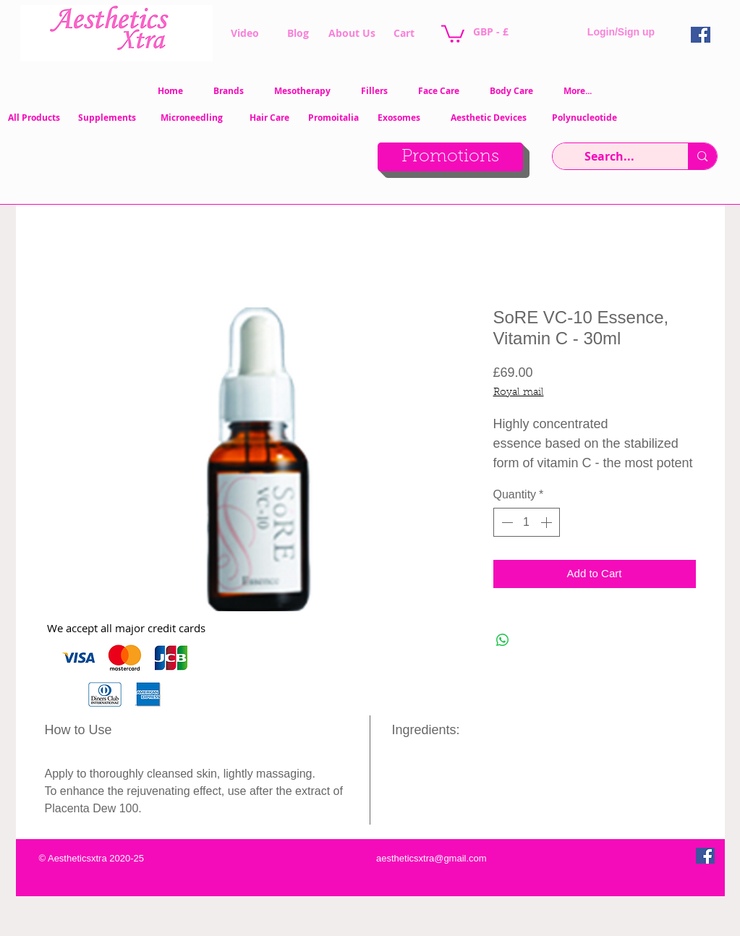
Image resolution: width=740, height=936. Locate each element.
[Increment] (547, 522)
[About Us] (352, 33)
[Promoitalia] (333, 118)
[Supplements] (107, 118)
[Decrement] (506, 522)
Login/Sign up (621, 32)
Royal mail (518, 393)
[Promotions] (450, 156)
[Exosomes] (403, 118)
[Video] (244, 33)
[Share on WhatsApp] (502, 640)
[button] (452, 33)
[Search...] (609, 156)
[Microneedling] (192, 118)
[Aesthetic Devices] (489, 118)
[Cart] (404, 33)
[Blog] (298, 33)
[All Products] (34, 118)
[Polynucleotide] (587, 118)
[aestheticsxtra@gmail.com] (430, 858)
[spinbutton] (526, 522)
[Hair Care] (270, 118)
